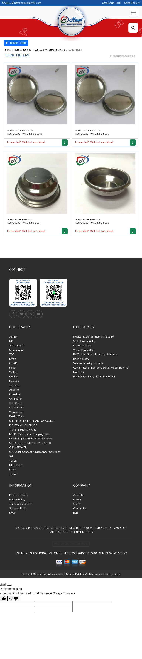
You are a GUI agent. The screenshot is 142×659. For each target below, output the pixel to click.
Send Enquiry (132, 3)
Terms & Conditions (20, 504)
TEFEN (13, 461)
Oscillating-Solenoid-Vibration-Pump (31, 438)
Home (8, 50)
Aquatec (14, 390)
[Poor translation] (13, 598)
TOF (11, 354)
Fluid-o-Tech (16, 416)
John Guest (15, 403)
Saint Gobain (16, 345)
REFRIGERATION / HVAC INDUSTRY (94, 376)
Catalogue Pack (111, 3)
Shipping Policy (18, 508)
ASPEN (13, 336)
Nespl (12, 367)
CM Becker (15, 398)
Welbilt (13, 372)
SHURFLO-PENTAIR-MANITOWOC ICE (31, 421)
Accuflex (14, 385)
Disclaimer (115, 574)
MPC (11, 341)
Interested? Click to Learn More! (26, 142)
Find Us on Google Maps (71, 543)
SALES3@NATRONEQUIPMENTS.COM (71, 532)
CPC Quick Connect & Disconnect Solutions (34, 452)
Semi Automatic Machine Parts (50, 50)
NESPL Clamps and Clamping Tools (29, 434)
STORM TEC (16, 407)
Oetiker (13, 376)
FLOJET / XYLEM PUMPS (23, 425)
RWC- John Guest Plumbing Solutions (95, 354)
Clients (77, 504)
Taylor (13, 474)
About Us (78, 495)
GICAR (13, 363)
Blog (76, 513)
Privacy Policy (17, 499)
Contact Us (79, 508)
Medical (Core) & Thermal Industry (93, 336)
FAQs (12, 513)
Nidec (12, 469)
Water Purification (83, 350)
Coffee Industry (22, 50)
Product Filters (15, 42)
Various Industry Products (88, 363)
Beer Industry (81, 359)
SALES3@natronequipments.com (21, 3)
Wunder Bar (16, 412)
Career (77, 499)
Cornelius (14, 394)
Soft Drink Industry (84, 341)
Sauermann (16, 350)
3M (11, 456)
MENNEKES (16, 465)
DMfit (12, 359)
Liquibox (14, 381)
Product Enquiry (18, 495)
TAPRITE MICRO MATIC (22, 430)
